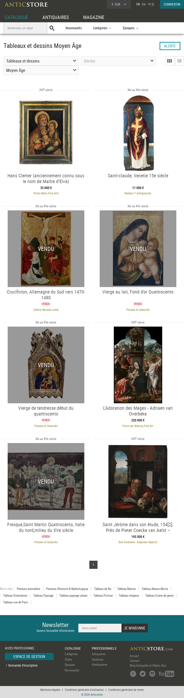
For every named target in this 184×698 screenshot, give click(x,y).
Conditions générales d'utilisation (84, 690)
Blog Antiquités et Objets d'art (148, 665)
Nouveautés (74, 28)
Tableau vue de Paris (15, 602)
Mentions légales (50, 690)
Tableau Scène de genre (159, 595)
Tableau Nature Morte (155, 588)
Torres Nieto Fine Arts (46, 193)
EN (144, 4)
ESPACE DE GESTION (29, 656)
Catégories (71, 654)
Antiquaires (99, 654)
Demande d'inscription (23, 665)
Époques (70, 665)
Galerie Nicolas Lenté (45, 310)
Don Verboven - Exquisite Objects (138, 542)
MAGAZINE (93, 17)
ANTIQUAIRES (55, 17)
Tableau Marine (126, 588)
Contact (134, 660)
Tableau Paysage (43, 595)
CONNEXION (172, 4)
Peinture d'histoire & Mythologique (67, 588)
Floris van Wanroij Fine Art (137, 426)
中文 (151, 4)
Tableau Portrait (103, 595)
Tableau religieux (129, 595)
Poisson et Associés (138, 310)
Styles (68, 659)
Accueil (134, 656)
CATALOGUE (16, 17)
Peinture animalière (28, 588)
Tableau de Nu (102, 588)
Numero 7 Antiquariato (138, 193)
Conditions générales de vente (126, 690)
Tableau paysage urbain (73, 595)
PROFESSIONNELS (104, 648)
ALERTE (170, 46)
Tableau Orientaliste (15, 595)
